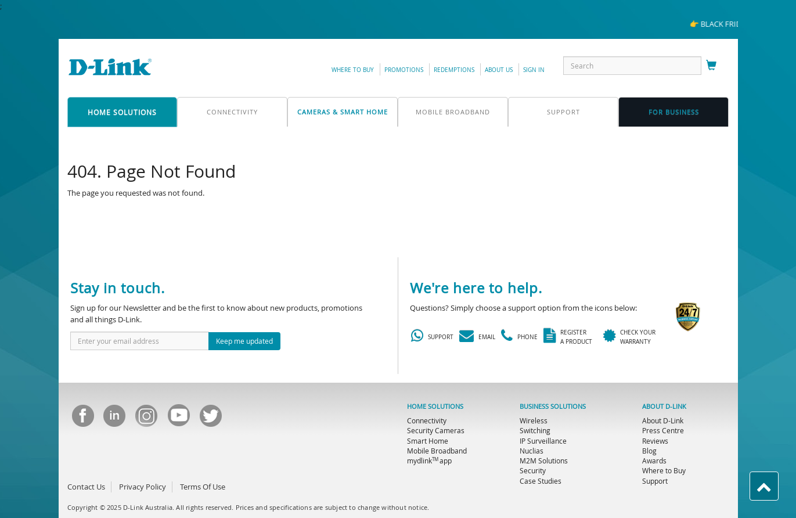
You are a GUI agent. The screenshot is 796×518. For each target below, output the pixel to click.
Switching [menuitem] (535, 430)
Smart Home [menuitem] (427, 440)
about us (499, 70)
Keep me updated (244, 341)
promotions (403, 70)
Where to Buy (353, 70)
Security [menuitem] (533, 470)
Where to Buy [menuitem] (664, 470)
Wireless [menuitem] (534, 420)
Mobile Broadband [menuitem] (437, 450)
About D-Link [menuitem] (662, 420)
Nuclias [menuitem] (531, 450)
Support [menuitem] (655, 480)
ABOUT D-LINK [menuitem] (664, 406)
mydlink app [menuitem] (429, 460)
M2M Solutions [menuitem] (544, 460)
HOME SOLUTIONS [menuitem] (435, 406)
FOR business (674, 111)
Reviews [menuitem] (655, 440)
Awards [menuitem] (654, 460)
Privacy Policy (142, 486)
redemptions (454, 70)
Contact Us (86, 486)
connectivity (232, 111)
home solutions (122, 112)
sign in (534, 70)
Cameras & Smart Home (342, 111)
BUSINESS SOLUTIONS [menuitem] (553, 406)
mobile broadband (453, 111)
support (563, 111)
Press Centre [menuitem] (663, 430)
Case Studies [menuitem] (540, 480)
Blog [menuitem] (649, 450)
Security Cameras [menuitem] (435, 430)
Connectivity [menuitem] (426, 420)
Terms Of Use (202, 486)
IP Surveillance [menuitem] (543, 440)
